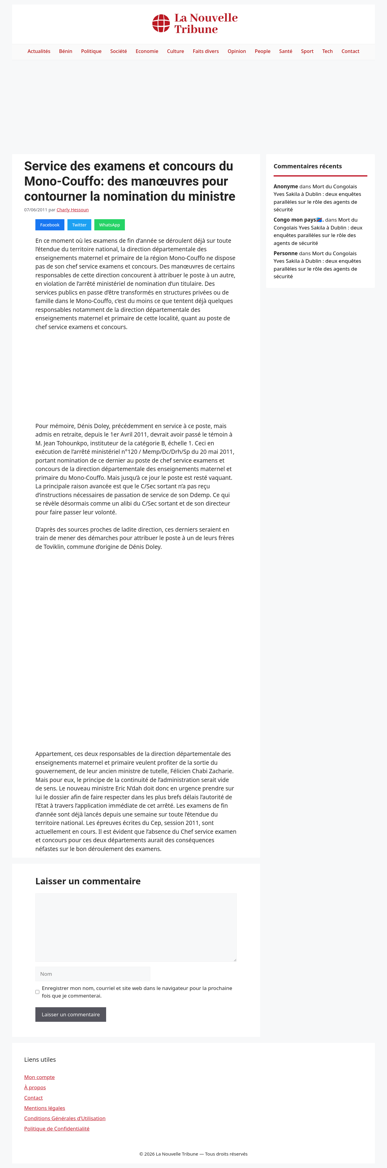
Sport (307, 51)
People (263, 51)
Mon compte (39, 1077)
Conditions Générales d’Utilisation (65, 1118)
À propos (35, 1087)
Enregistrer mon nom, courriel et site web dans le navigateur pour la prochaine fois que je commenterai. (137, 992)
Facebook (50, 225)
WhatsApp (109, 225)
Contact (350, 51)
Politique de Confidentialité (56, 1128)
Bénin (65, 51)
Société (118, 51)
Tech (327, 51)
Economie (147, 51)
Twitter (79, 225)
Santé (285, 51)
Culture (175, 51)
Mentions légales (44, 1107)
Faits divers (206, 51)
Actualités (39, 51)
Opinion (237, 51)
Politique (91, 51)
